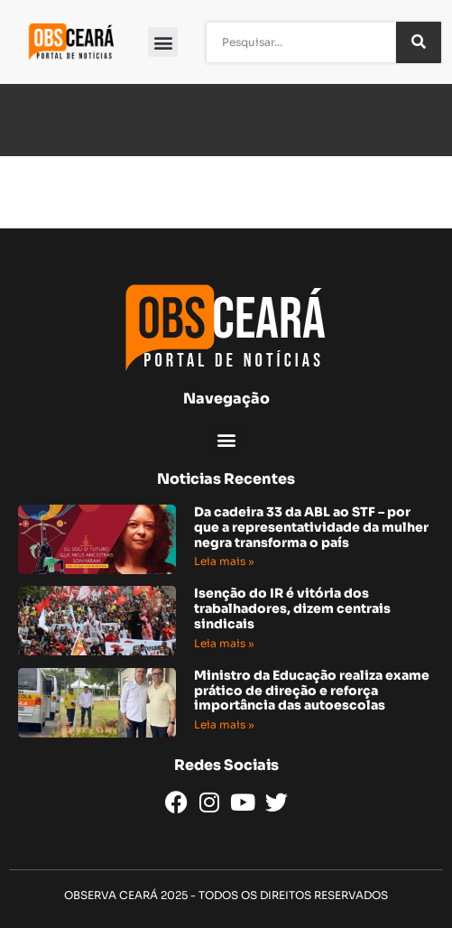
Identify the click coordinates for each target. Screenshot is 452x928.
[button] (163, 42)
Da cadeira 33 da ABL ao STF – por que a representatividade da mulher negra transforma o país (311, 527)
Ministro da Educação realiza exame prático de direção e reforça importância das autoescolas (311, 690)
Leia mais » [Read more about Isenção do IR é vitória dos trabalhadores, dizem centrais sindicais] (224, 643)
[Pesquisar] (418, 42)
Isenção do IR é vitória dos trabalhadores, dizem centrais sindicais (292, 608)
